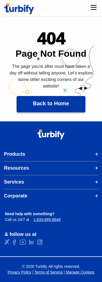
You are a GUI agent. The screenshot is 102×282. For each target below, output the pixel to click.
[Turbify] (19, 8)
